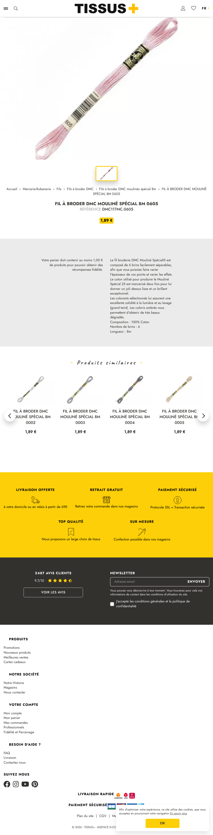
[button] (10, 416)
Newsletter (122, 573)
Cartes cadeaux (14, 662)
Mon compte (13, 713)
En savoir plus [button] (178, 814)
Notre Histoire (14, 683)
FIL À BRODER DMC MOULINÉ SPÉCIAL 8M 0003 (130, 417)
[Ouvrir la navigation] (6, 8)
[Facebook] (7, 784)
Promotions (12, 648)
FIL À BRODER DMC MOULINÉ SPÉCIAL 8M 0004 (179, 417)
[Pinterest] (35, 784)
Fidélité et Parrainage (19, 732)
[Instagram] (16, 784)
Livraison (10, 758)
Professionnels (14, 727)
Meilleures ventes (16, 657)
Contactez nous (14, 762)
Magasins (10, 687)
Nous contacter (14, 692)
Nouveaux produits (17, 652)
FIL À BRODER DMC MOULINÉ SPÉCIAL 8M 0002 (80, 417)
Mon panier (12, 718)
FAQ (7, 753)
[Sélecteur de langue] (205, 8)
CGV (102, 816)
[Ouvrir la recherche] (16, 8)
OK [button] (162, 823)
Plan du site (85, 816)
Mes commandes (16, 723)
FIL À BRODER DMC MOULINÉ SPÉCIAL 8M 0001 (31, 417)
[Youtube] (25, 784)
